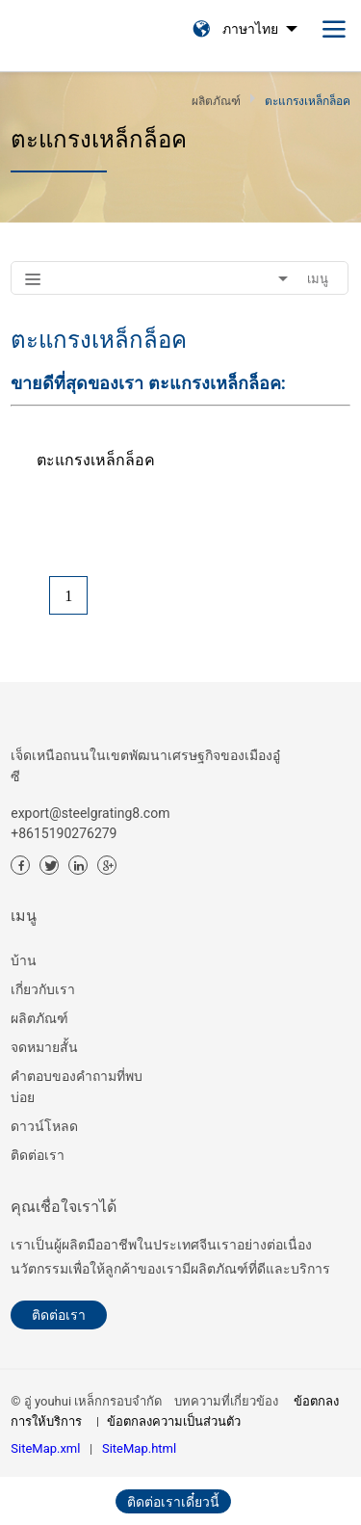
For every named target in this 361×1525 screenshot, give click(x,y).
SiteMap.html (139, 1448)
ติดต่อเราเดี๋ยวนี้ (173, 1502)
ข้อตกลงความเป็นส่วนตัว (174, 1421)
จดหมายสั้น (44, 1047)
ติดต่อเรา (37, 1155)
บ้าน (24, 960)
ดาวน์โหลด (44, 1126)
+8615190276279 (63, 833)
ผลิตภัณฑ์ (39, 1018)
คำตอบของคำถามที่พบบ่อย (76, 1086)
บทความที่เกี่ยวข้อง (226, 1401)
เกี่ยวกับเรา (43, 989)
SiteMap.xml (45, 1448)
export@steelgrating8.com (90, 813)
